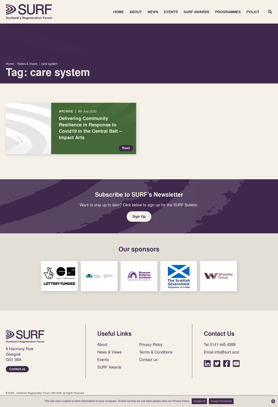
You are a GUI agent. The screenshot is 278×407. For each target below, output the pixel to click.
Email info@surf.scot (221, 352)
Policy (253, 11)
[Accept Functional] (273, 401)
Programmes (228, 11)
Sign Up (139, 216)
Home (29, 12)
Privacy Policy (151, 344)
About (136, 11)
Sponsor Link (59, 276)
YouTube (236, 363)
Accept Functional (221, 401)
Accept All (199, 401)
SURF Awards (196, 11)
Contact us (17, 369)
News (153, 11)
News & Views (109, 352)
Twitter (217, 363)
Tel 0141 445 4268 (220, 344)
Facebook (226, 363)
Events (171, 11)
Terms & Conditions (155, 352)
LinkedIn (207, 363)
